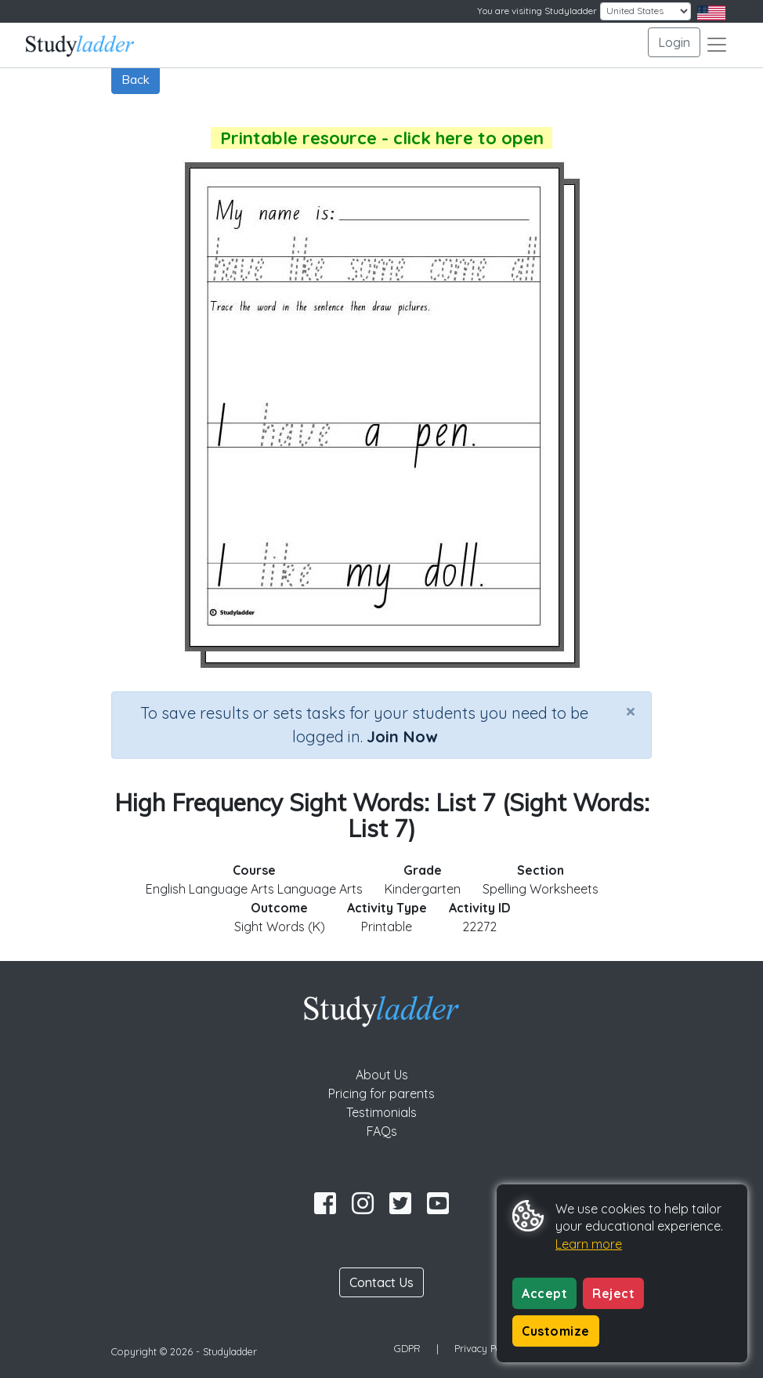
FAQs (382, 1131)
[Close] (630, 711)
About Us (382, 1074)
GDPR (407, 1348)
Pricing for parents (381, 1093)
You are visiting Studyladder (537, 10)
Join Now (402, 736)
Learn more (588, 1244)
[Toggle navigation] (717, 45)
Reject (613, 1293)
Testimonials (381, 1112)
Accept (544, 1293)
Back (135, 79)
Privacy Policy (485, 1348)
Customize (556, 1331)
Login (674, 42)
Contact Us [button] (381, 1282)
